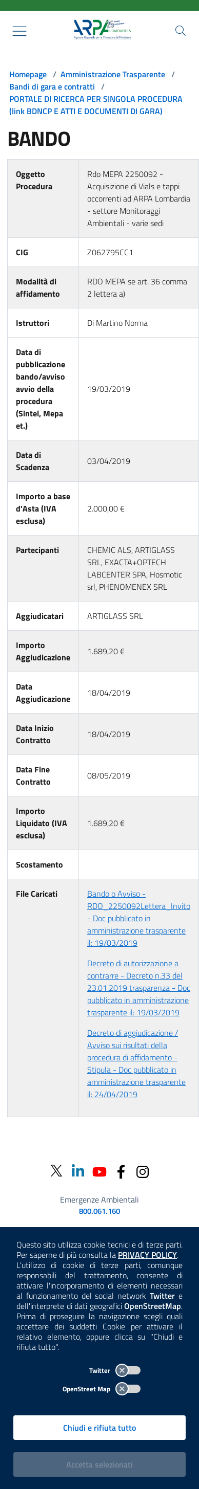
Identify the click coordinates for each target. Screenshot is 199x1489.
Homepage (28, 74)
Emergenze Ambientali (99, 1199)
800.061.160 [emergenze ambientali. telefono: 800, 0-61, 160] (99, 1211)
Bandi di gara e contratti (52, 86)
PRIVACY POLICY (147, 1255)
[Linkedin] (78, 1170)
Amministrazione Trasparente (113, 74)
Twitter (115, 1370)
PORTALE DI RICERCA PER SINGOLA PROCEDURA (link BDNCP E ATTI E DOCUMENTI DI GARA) (96, 105)
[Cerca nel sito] (180, 30)
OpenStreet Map (102, 1389)
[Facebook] (121, 1170)
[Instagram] (142, 1170)
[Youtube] (99, 1170)
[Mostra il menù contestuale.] (19, 31)
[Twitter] (56, 1171)
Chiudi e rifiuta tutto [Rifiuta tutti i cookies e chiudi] (99, 1427)
